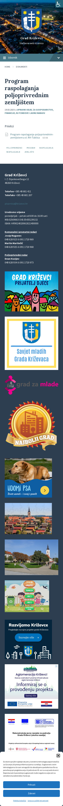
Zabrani (31, 793)
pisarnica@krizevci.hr (16, 203)
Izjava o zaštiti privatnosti (38, 800)
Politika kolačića (19, 800)
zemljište (29, 152)
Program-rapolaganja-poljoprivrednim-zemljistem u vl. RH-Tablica (31, 136)
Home (7, 66)
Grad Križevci (31, 38)
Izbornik (31, 58)
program (31, 148)
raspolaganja (46, 148)
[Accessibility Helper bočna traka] (59, 4)
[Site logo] (31, 32)
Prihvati (31, 784)
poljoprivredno (14, 148)
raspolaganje (13, 152)
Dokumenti (21, 66)
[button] (58, 755)
